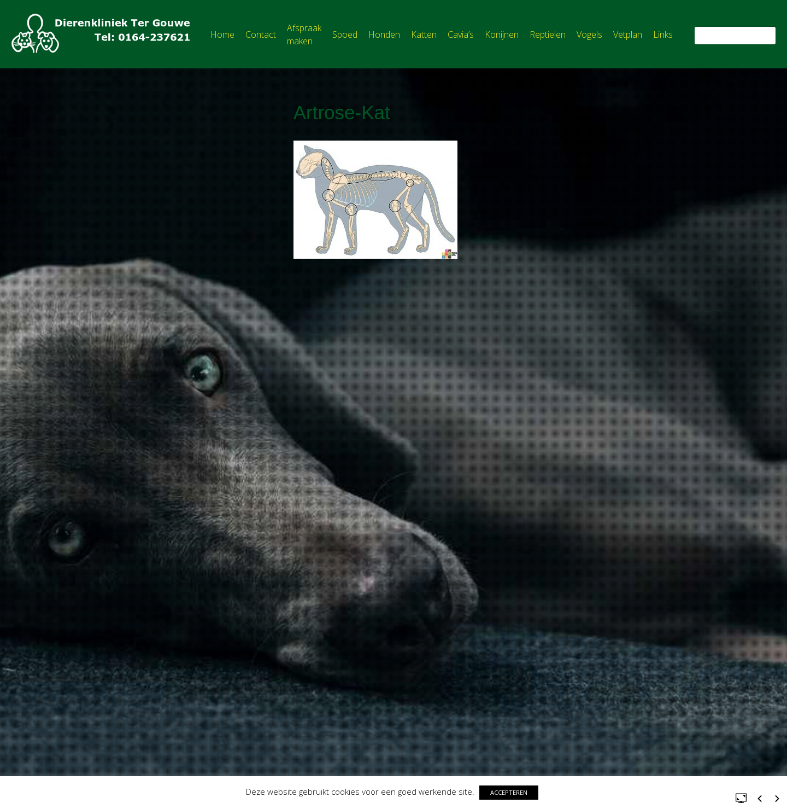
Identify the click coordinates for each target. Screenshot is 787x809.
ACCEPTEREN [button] (508, 792)
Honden (384, 34)
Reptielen (548, 34)
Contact (260, 34)
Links (663, 34)
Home (222, 34)
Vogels (589, 34)
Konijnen (502, 34)
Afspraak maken (304, 34)
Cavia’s (461, 34)
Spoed (344, 34)
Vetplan (627, 34)
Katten (424, 34)
